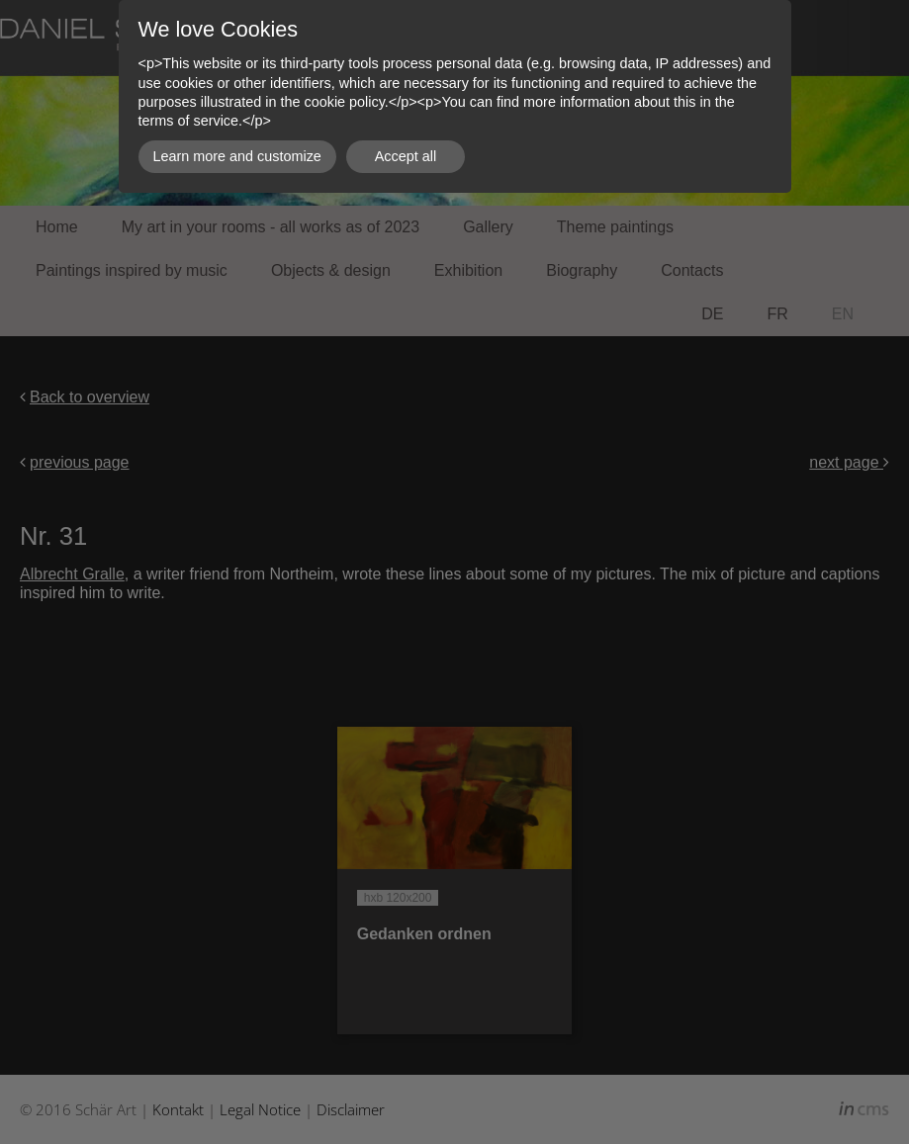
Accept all (405, 156)
